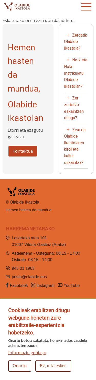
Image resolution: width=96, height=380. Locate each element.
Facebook (17, 285)
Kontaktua (23, 151)
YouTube (69, 285)
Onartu (20, 365)
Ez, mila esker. (53, 366)
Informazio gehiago (27, 352)
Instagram (43, 285)
